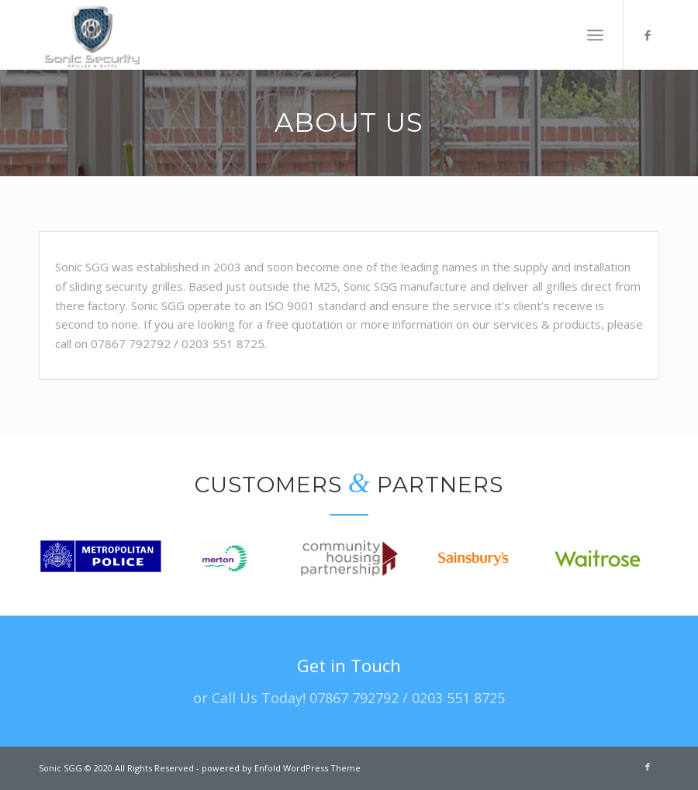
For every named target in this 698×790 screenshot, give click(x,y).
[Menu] (595, 35)
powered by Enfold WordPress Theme (281, 768)
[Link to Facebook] (647, 35)
